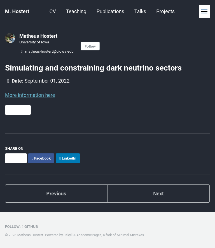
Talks (140, 11)
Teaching (76, 11)
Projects (165, 11)
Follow (90, 46)
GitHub (30, 226)
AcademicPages (88, 235)
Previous (56, 193)
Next (158, 193)
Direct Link (18, 110)
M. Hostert (17, 11)
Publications (110, 11)
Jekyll (68, 235)
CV (53, 11)
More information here (30, 95)
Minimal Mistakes (130, 235)
